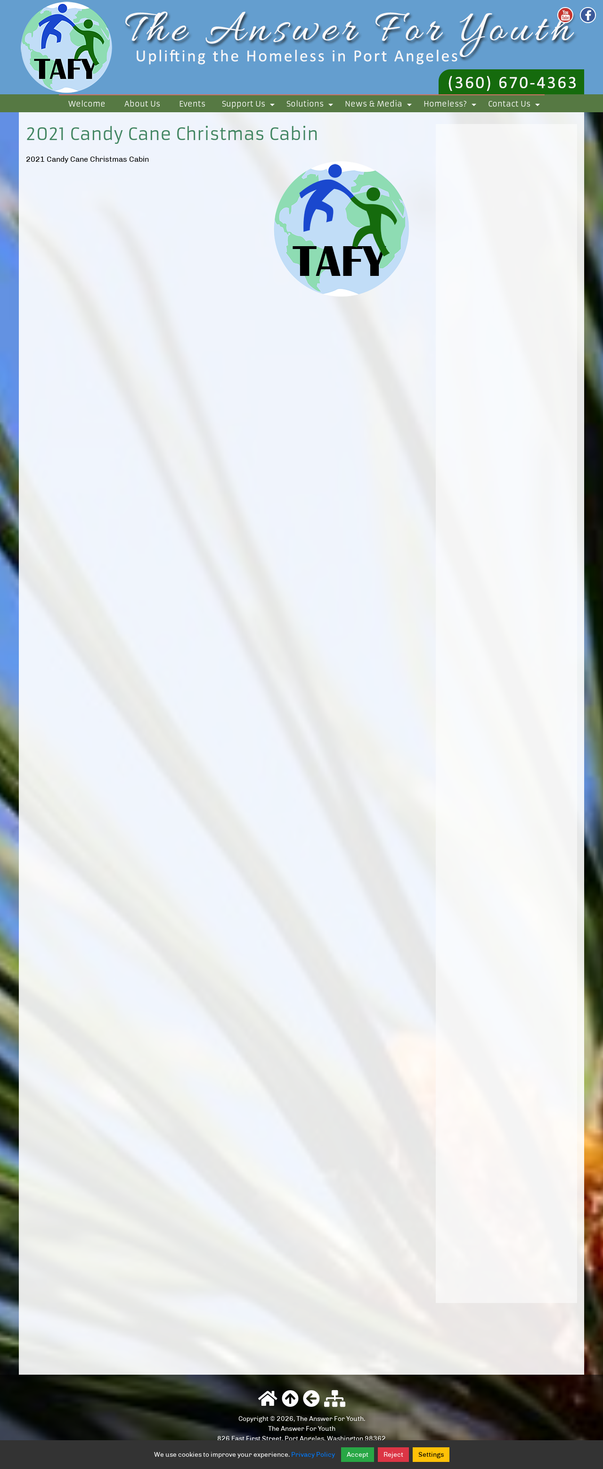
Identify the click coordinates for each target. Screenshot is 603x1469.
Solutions (311, 105)
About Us (142, 103)
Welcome (87, 103)
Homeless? (452, 105)
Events (192, 103)
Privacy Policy (313, 1455)
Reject (393, 1455)
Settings (431, 1455)
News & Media (380, 105)
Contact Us (515, 105)
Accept (357, 1455)
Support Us (250, 105)
